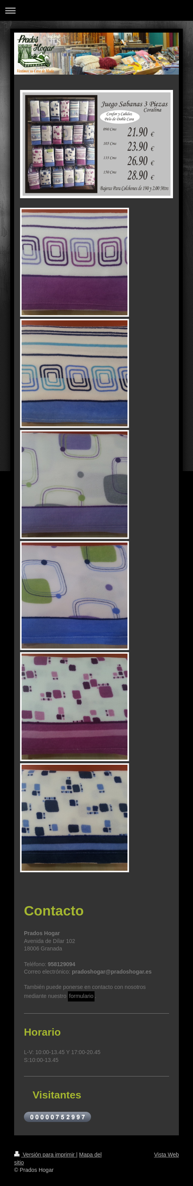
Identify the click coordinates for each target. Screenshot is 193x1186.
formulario (81, 996)
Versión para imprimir (45, 1154)
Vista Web (166, 1154)
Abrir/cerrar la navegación (96, 10)
